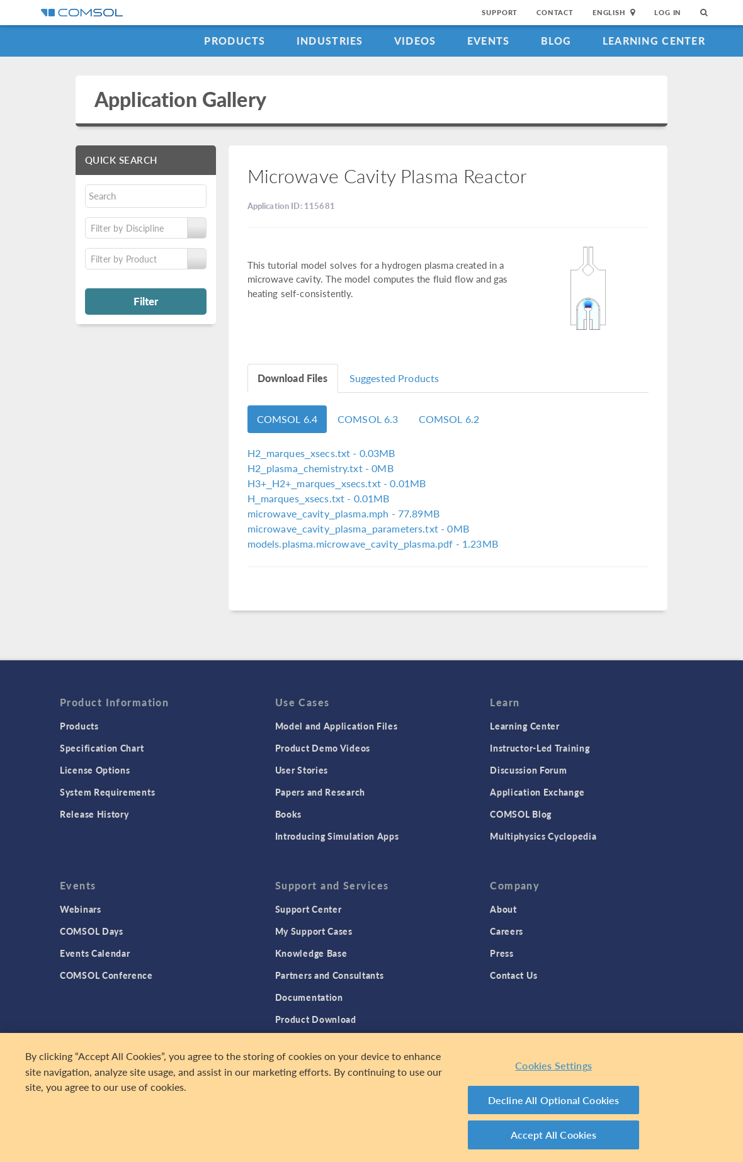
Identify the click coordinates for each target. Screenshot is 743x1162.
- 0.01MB (336, 483)
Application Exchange (537, 792)
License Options (95, 770)
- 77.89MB (343, 513)
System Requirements (107, 792)
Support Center (308, 909)
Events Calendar (95, 953)
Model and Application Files (336, 725)
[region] (371, 1097)
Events (488, 40)
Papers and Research (320, 792)
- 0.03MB (321, 453)
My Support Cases (314, 931)
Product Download (315, 1019)
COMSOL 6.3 (368, 419)
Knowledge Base (311, 953)
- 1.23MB (372, 543)
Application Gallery (180, 99)
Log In (667, 12)
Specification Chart (102, 748)
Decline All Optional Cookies (554, 1100)
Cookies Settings (553, 1065)
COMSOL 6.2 (449, 419)
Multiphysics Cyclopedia (543, 836)
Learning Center (654, 40)
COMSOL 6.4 (287, 419)
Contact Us (513, 975)
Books (288, 814)
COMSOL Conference (106, 975)
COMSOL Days (91, 931)
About (503, 909)
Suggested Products (394, 378)
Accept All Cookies (554, 1134)
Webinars (80, 909)
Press (502, 953)
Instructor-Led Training (539, 748)
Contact (555, 12)
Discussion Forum (528, 770)
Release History (94, 814)
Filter (145, 300)
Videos (415, 40)
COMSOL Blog (521, 814)
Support (500, 12)
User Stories (301, 770)
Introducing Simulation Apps (337, 836)
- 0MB (320, 468)
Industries (330, 40)
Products (234, 40)
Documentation (309, 997)
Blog (556, 40)
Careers (506, 931)
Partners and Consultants (329, 975)
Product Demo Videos (322, 748)
